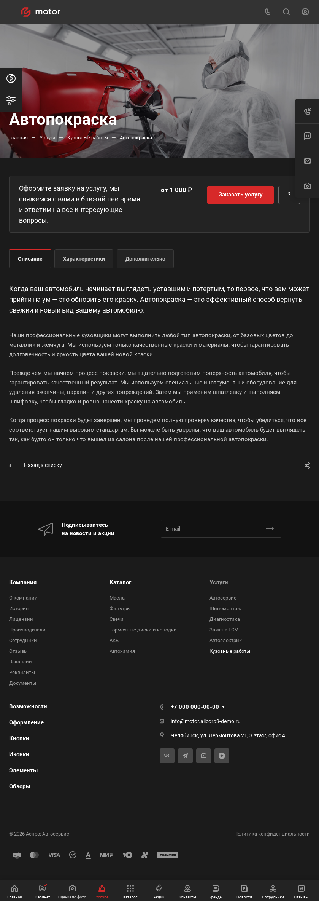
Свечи (117, 619)
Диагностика (224, 619)
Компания (23, 582)
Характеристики (84, 259)
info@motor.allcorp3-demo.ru (206, 721)
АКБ (114, 640)
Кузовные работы (229, 651)
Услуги (218, 582)
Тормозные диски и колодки (143, 630)
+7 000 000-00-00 (195, 706)
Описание (30, 259)
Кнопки (19, 738)
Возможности (28, 706)
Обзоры (19, 786)
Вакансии (20, 662)
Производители (27, 630)
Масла (117, 598)
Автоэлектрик (225, 640)
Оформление (26, 722)
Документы (22, 683)
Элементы (23, 770)
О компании (23, 598)
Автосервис (222, 598)
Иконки (19, 754)
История (19, 608)
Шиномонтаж (225, 608)
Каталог (120, 582)
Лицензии (21, 619)
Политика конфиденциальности (272, 834)
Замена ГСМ (223, 630)
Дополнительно (145, 259)
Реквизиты (22, 672)
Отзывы (18, 651)
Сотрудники (23, 640)
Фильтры (120, 608)
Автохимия (122, 651)
